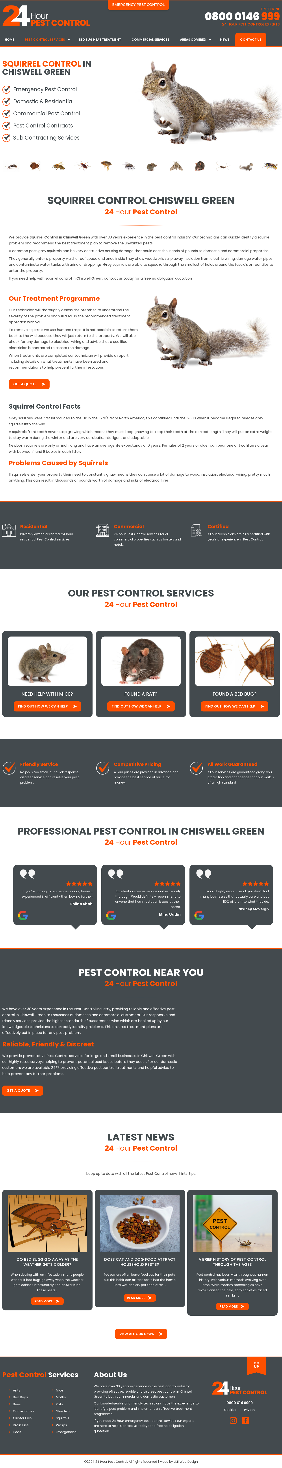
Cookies (230, 1409)
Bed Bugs (20, 1396)
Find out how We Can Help (43, 705)
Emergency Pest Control (138, 5)
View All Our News (136, 1333)
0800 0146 (242, 16)
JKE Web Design (186, 1461)
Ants (16, 1389)
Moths (61, 1396)
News (225, 39)
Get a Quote (24, 383)
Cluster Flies (22, 1417)
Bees (17, 1403)
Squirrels (62, 1417)
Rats (59, 1403)
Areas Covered (193, 39)
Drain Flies (21, 1424)
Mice (59, 1389)
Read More (43, 1300)
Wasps (61, 1424)
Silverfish (63, 1410)
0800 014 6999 (239, 1402)
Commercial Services (150, 39)
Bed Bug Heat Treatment (100, 39)
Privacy (249, 1409)
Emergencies (66, 1431)
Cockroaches (23, 1410)
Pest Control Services (45, 39)
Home (9, 39)
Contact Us (251, 39)
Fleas (17, 1431)
